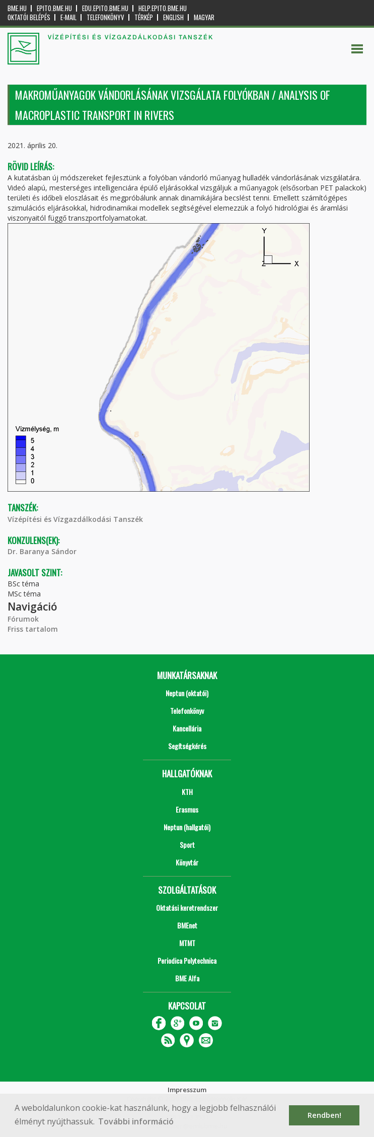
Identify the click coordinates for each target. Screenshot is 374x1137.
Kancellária (187, 728)
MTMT (187, 943)
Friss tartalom (33, 629)
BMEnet (187, 925)
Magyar (204, 17)
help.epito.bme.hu (162, 8)
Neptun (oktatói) (187, 693)
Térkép (143, 17)
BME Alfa (187, 978)
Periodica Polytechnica (187, 960)
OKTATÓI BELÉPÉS (29, 17)
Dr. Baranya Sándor (42, 551)
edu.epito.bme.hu (105, 8)
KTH (187, 791)
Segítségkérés (187, 746)
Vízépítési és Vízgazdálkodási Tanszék (75, 519)
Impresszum (187, 1089)
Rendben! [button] (324, 1115)
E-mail (68, 17)
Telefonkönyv (105, 17)
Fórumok (23, 619)
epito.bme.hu (54, 8)
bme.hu (17, 8)
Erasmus (187, 809)
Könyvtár (187, 862)
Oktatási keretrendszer (187, 907)
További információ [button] (136, 1121)
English (173, 17)
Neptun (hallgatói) (187, 827)
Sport (187, 844)
